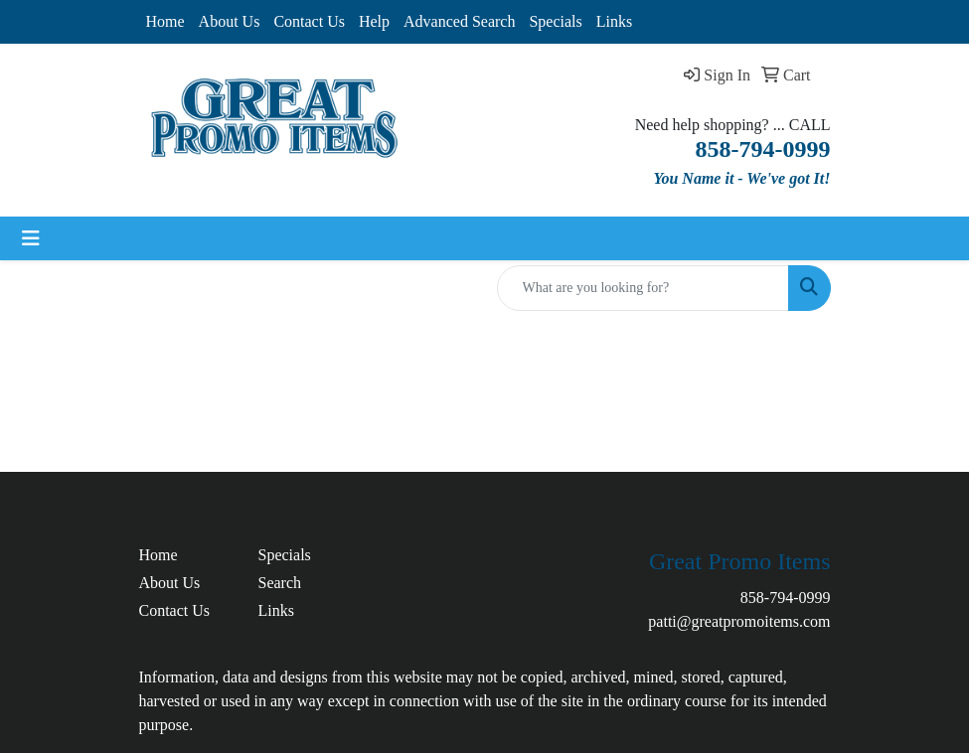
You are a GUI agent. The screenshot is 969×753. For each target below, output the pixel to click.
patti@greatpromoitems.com (739, 621)
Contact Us (309, 21)
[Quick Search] (643, 288)
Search (280, 582)
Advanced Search (459, 21)
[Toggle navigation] (31, 238)
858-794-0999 (785, 597)
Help (374, 21)
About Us (229, 21)
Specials (555, 21)
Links (614, 21)
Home (165, 21)
